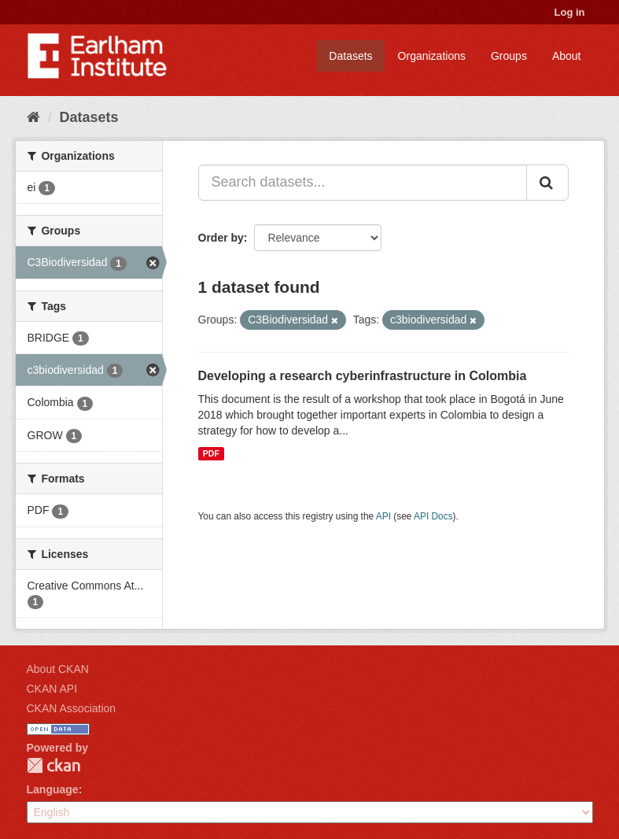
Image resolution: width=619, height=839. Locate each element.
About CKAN (58, 669)
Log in (570, 12)
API (383, 516)
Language (53, 789)
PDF (211, 453)
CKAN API (52, 688)
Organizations (432, 56)
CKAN (53, 765)
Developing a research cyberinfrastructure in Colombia (362, 376)
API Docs (433, 516)
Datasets (350, 56)
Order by (221, 237)
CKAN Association (71, 708)
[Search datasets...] (362, 182)
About (566, 56)
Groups (509, 56)
